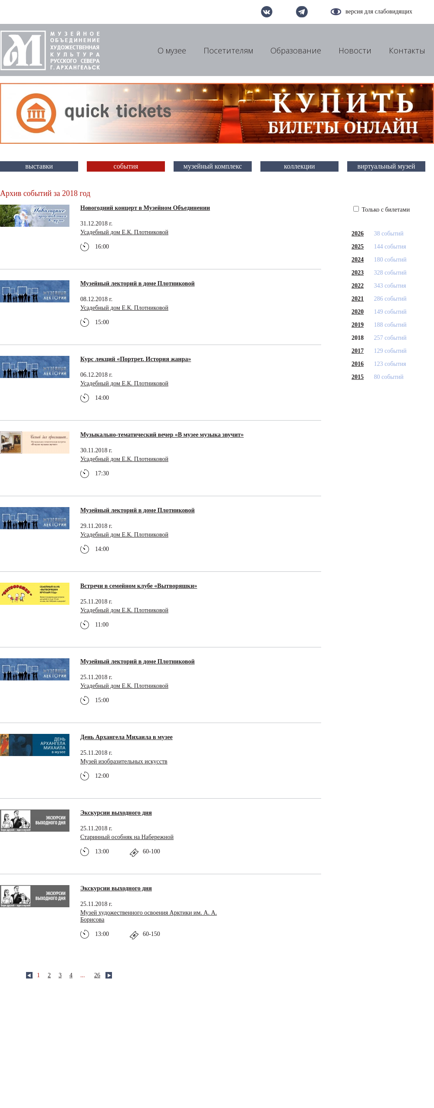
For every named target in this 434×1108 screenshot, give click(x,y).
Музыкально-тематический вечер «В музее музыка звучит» (162, 434)
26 (97, 975)
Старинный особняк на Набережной (127, 837)
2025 (358, 246)
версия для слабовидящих (378, 11)
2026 (358, 233)
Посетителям (228, 50)
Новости (355, 50)
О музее (172, 50)
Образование (295, 50)
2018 (358, 338)
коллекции (299, 166)
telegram (302, 11)
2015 (358, 377)
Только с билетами (381, 209)
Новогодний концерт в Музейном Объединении (145, 208)
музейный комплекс (213, 166)
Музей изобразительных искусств (124, 761)
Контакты (407, 50)
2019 (358, 325)
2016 (358, 364)
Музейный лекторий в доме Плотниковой (137, 283)
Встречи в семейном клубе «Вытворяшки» (138, 586)
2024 (358, 259)
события (126, 166)
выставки (39, 166)
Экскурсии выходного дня (116, 812)
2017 (358, 351)
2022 (358, 285)
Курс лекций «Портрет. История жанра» (135, 359)
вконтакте (267, 11)
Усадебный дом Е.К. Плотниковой (124, 232)
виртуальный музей (386, 166)
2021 (358, 298)
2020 (358, 312)
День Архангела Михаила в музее (126, 737)
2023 (358, 272)
